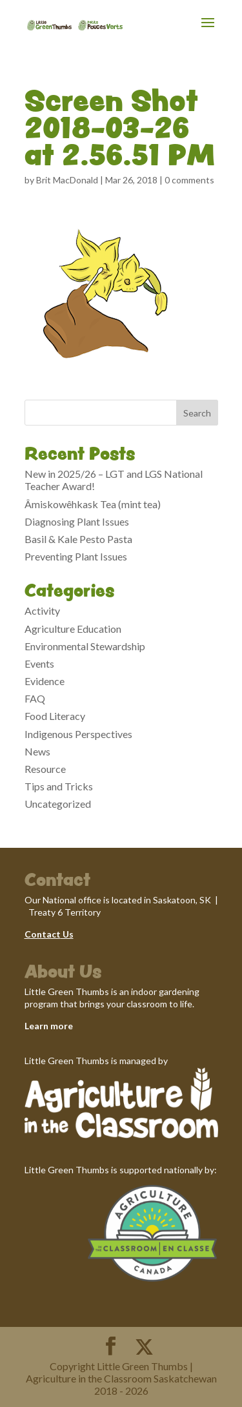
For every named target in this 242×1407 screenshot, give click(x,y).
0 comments (189, 179)
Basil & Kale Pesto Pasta (78, 539)
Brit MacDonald (67, 179)
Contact (43, 934)
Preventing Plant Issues (76, 556)
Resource (45, 769)
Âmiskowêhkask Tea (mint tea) (93, 504)
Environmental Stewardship (85, 646)
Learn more (49, 1025)
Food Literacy (55, 716)
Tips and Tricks (59, 786)
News (37, 751)
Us (67, 934)
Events (39, 663)
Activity (42, 610)
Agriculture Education (73, 628)
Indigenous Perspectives (78, 734)
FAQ (35, 698)
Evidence (45, 681)
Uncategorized (58, 803)
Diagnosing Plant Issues (77, 521)
